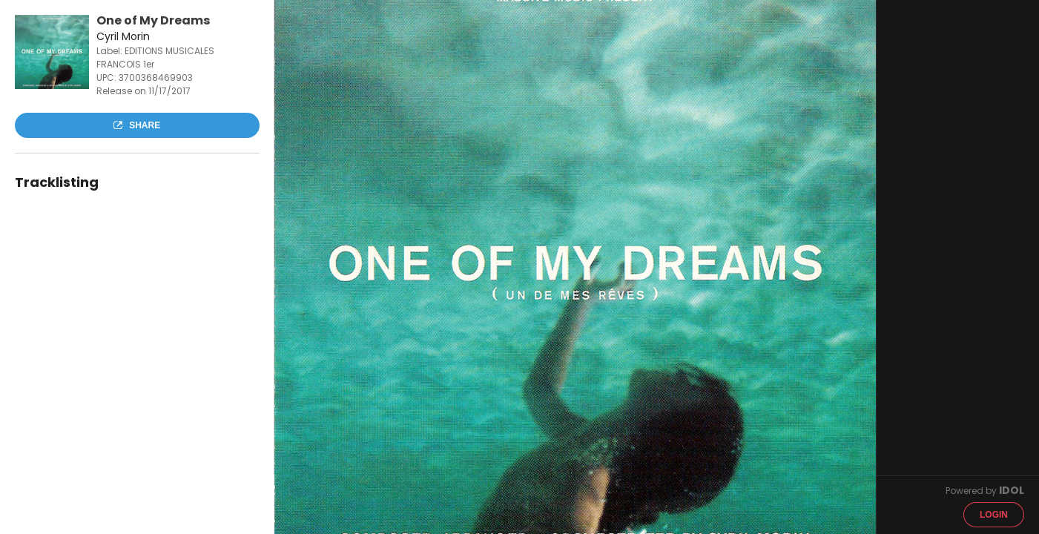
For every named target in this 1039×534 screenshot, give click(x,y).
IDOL (1011, 490)
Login (994, 515)
